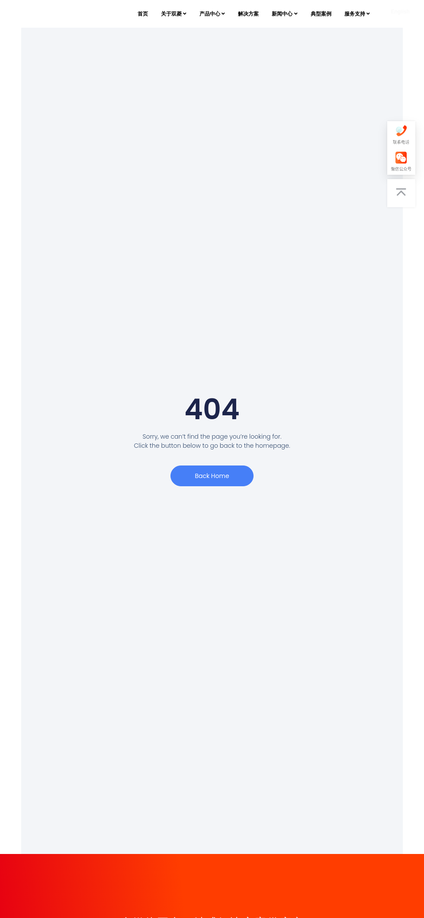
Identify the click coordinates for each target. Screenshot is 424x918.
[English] (400, 13)
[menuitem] (174, 13)
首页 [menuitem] (143, 14)
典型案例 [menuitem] (321, 14)
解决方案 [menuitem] (248, 14)
